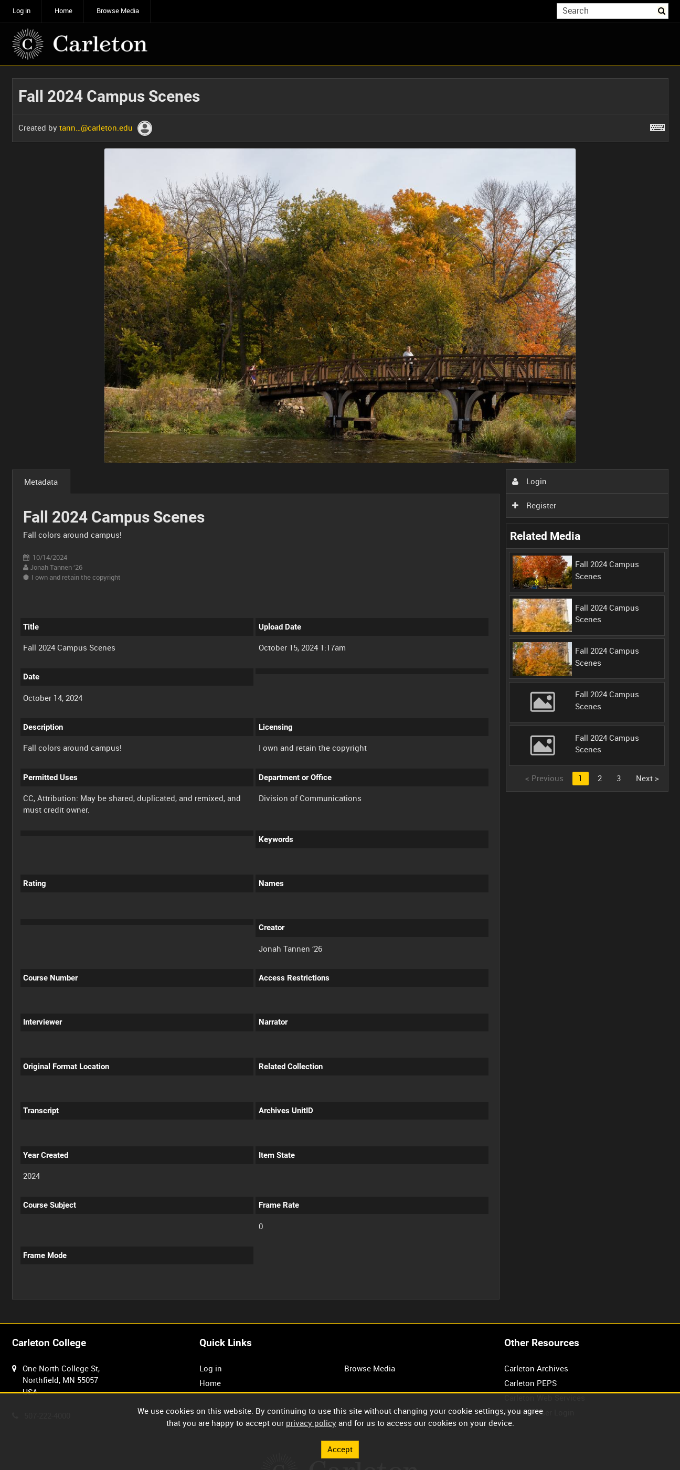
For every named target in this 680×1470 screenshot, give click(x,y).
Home (63, 10)
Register (534, 505)
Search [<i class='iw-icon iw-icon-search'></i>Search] (662, 10)
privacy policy (311, 1423)
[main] (340, 694)
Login (529, 481)
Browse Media (118, 10)
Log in (21, 10)
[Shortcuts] (657, 125)
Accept (340, 1449)
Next (647, 778)
